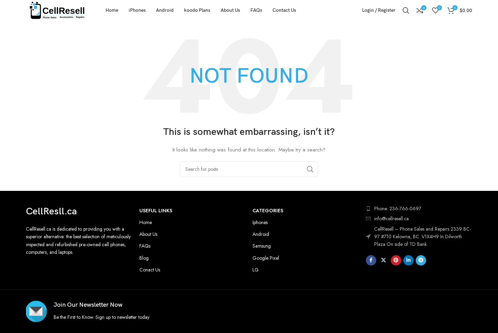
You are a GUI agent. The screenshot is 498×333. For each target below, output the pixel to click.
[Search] (406, 10)
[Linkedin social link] (408, 260)
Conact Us (149, 269)
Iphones (260, 222)
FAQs (144, 245)
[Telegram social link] (421, 260)
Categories (267, 210)
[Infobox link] (136, 311)
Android (260, 234)
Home (145, 222)
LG (255, 269)
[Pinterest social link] (396, 260)
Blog (144, 258)
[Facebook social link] (371, 260)
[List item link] (419, 218)
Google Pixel (265, 258)
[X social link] (383, 260)
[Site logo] (57, 9)
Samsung (261, 245)
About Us (148, 234)
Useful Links (155, 210)
